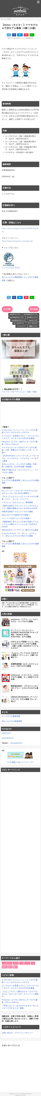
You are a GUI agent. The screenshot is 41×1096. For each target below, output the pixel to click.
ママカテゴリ (21, 326)
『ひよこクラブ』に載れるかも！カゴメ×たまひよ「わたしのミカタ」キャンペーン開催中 (20, 994)
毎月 (10, 967)
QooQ (24, 1095)
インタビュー (6, 963)
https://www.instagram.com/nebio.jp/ (17, 241)
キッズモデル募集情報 (11, 480)
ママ (32, 963)
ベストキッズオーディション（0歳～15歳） (20, 392)
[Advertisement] (20, 862)
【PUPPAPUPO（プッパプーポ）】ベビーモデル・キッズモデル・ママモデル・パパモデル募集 (20, 458)
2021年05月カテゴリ (31, 314)
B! (20, 35)
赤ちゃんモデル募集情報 (12, 277)
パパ (21, 963)
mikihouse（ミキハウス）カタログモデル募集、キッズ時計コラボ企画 (25, 677)
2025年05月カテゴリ (19, 320)
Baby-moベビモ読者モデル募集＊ (16, 515)
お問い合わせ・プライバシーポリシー (17, 1033)
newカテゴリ (33, 320)
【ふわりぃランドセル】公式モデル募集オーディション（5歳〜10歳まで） (24, 655)
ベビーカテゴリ (32, 323)
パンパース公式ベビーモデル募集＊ (16, 518)
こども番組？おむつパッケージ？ (20, 762)
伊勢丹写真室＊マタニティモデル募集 (17, 512)
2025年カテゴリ (32, 317)
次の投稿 (7, 309)
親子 (15, 967)
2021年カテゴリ (15, 314)
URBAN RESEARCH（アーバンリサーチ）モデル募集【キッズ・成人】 (24, 699)
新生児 (4, 967)
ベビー (27, 963)
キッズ (15, 963)
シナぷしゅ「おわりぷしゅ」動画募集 (17, 502)
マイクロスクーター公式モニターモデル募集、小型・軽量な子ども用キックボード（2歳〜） (20, 450)
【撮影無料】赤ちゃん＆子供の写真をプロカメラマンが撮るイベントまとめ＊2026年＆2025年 (20, 524)
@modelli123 (7, 738)
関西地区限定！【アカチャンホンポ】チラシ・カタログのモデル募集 (24, 688)
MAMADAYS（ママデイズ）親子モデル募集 (20, 530)
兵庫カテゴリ (33, 326)
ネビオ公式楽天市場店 (11, 268)
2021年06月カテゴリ (17, 317)
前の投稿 (34, 309)
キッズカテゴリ (19, 323)
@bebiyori (6, 733)
